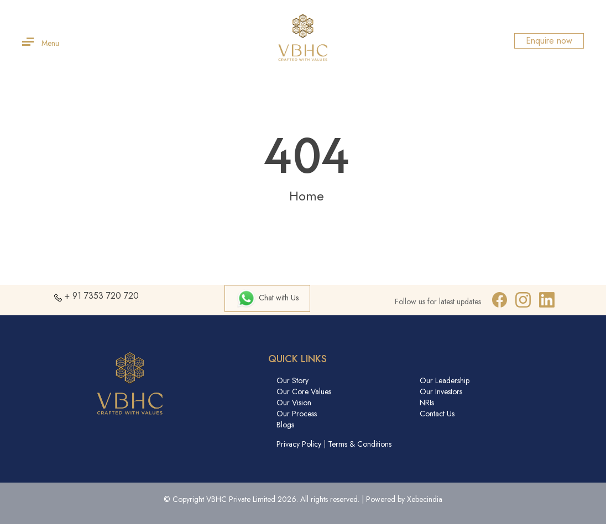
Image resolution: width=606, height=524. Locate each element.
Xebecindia (424, 499)
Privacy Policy (298, 443)
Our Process (296, 413)
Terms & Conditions (359, 443)
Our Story (292, 380)
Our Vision (293, 402)
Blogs (285, 424)
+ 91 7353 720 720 (102, 295)
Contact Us (437, 413)
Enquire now (549, 40)
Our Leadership (444, 380)
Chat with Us (267, 297)
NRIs (427, 402)
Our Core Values (303, 391)
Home (306, 195)
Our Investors (441, 391)
